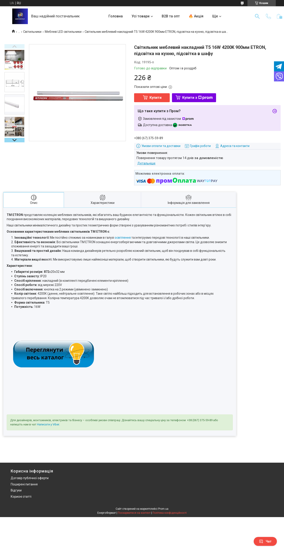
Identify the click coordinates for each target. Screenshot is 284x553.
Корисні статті (21, 496)
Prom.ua (163, 508)
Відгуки (16, 490)
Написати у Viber (48, 424)
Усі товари (140, 16)
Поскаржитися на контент (134, 512)
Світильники (32, 31)
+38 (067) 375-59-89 (199, 420)
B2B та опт (171, 16)
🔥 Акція (196, 16)
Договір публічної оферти (30, 478)
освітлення (123, 237)
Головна (115, 16)
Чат (265, 541)
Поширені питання (24, 484)
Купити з (197, 97)
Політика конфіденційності (170, 512)
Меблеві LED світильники (63, 31)
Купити (155, 97)
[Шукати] (257, 16)
